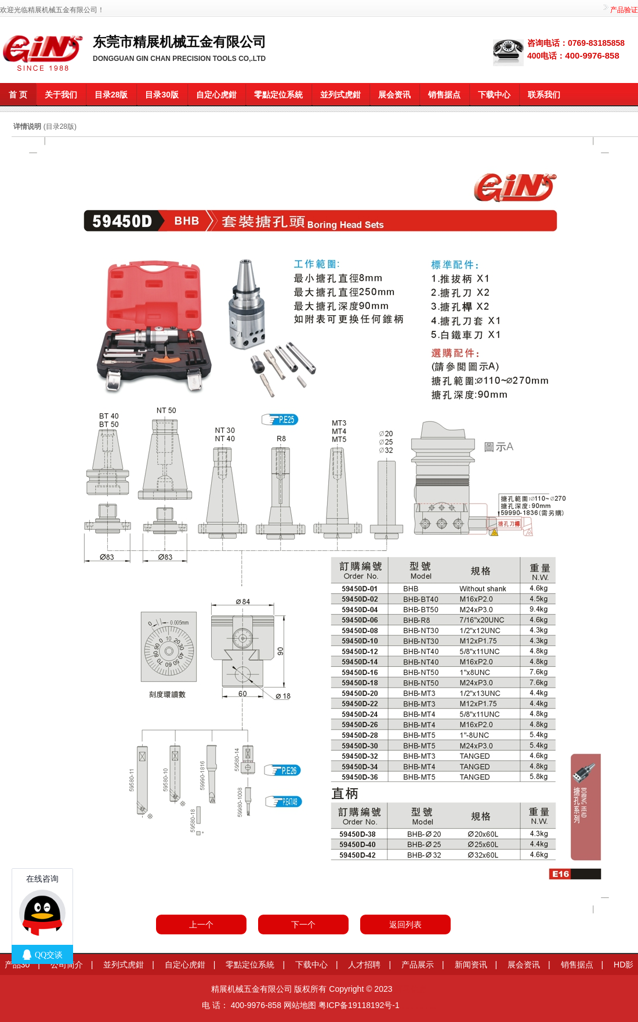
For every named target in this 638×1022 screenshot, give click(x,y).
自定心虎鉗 (216, 94)
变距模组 (412, 1007)
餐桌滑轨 (416, 1007)
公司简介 (66, 964)
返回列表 (405, 924)
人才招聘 (364, 964)
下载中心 (494, 94)
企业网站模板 (421, 1007)
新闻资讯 (471, 964)
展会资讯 (394, 94)
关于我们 (61, 94)
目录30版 (162, 94)
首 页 (18, 94)
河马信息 (410, 989)
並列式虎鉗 (340, 94)
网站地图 (300, 1005)
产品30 (17, 964)
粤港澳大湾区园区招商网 (433, 1007)
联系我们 (544, 94)
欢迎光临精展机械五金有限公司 (48, 10)
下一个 (303, 924)
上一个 (201, 924)
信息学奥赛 (407, 1007)
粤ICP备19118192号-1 (359, 1005)
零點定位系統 (278, 94)
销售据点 (444, 94)
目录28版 (111, 94)
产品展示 (417, 964)
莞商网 (403, 1007)
